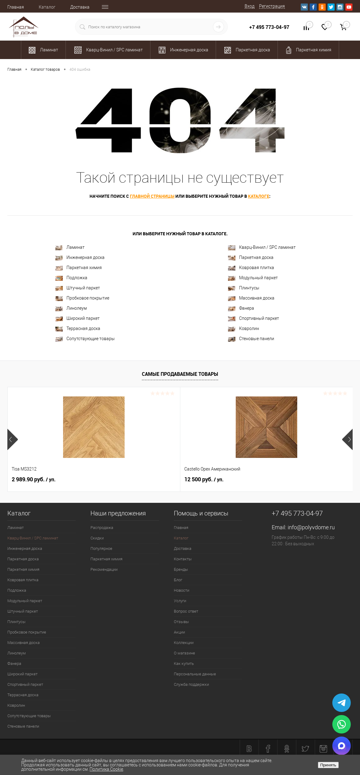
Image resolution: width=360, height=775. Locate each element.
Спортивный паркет (253, 318)
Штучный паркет (77, 288)
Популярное (101, 548)
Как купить (184, 663)
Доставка (80, 7)
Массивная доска (251, 298)
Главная (15, 7)
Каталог (47, 7)
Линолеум (71, 308)
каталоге (258, 196)
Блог (178, 580)
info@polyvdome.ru (311, 527)
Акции (179, 632)
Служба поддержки (191, 684)
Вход (249, 6)
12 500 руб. (146, 479)
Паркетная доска (251, 257)
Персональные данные (195, 674)
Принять (328, 765)
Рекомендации (104, 569)
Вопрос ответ (186, 611)
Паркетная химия (78, 267)
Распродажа (101, 527)
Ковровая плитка (251, 267)
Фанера (241, 308)
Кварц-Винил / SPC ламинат (262, 247)
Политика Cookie (106, 769)
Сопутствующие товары (85, 338)
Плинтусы (243, 288)
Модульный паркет (253, 277)
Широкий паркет (77, 318)
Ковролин (243, 328)
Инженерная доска (80, 257)
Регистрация (272, 6)
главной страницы (152, 196)
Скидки (97, 538)
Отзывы (181, 621)
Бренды (181, 569)
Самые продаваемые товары (180, 374)
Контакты (183, 559)
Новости (181, 590)
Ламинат (70, 247)
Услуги (180, 600)
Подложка (71, 277)
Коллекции (184, 642)
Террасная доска (77, 328)
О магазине (184, 653)
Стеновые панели (251, 338)
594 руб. (258, 479)
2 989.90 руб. (34, 479)
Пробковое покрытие (82, 298)
